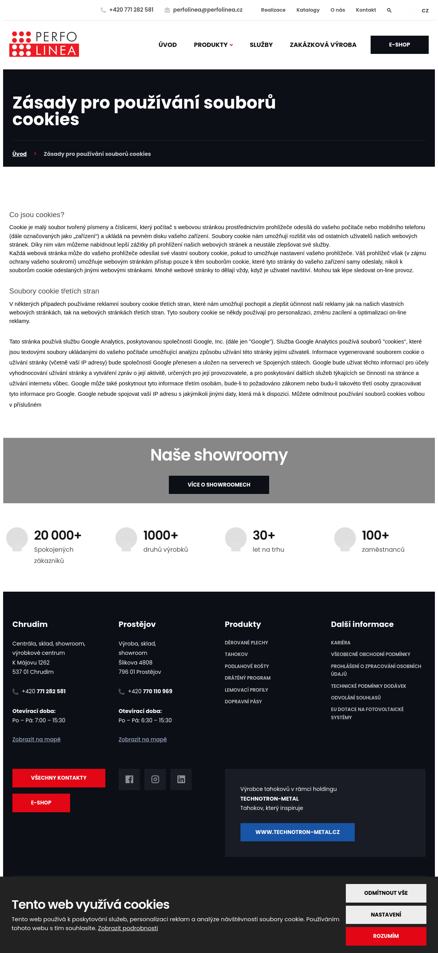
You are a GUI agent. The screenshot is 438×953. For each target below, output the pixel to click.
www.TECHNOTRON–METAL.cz (301, 831)
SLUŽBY (261, 44)
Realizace (273, 10)
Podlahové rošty (247, 666)
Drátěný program (248, 678)
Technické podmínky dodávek (369, 686)
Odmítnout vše (385, 892)
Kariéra (340, 642)
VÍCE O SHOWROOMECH (219, 485)
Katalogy (308, 10)
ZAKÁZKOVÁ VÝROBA (323, 44)
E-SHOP (399, 44)
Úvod (168, 44)
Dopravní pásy (243, 701)
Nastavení (385, 914)
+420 (44, 691)
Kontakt (366, 10)
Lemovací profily (246, 690)
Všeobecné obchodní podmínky (371, 654)
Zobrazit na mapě (36, 739)
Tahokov (236, 654)
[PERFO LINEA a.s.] (44, 44)
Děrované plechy (246, 642)
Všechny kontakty (59, 778)
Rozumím (385, 936)
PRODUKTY (211, 44)
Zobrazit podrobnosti (128, 928)
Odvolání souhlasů (356, 697)
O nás (338, 10)
